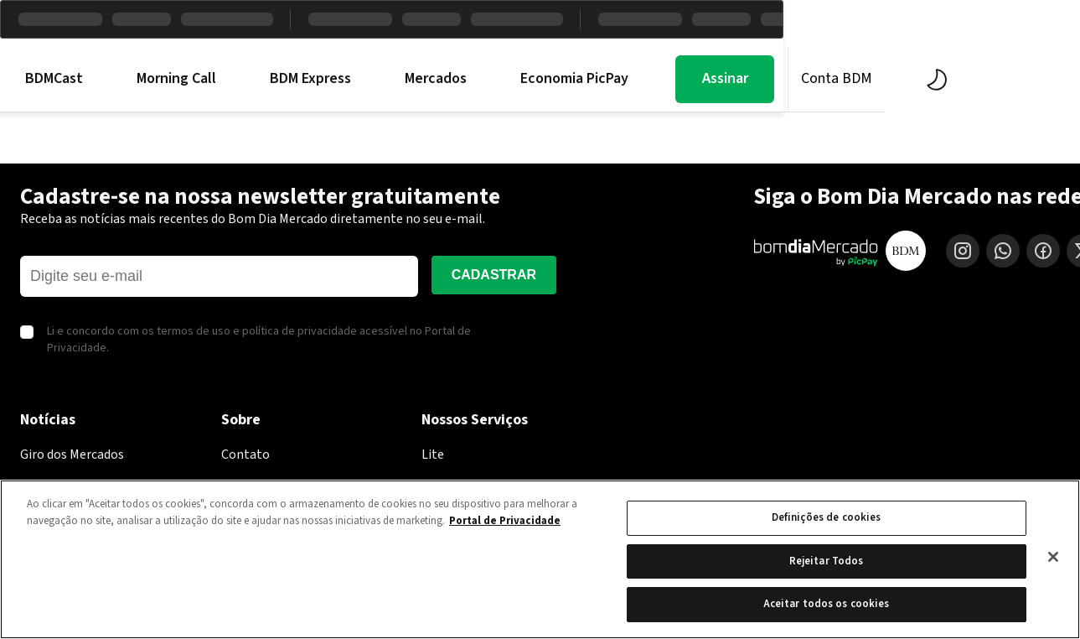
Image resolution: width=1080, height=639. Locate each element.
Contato (245, 454)
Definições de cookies (826, 517)
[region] (540, 559)
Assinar (873, 78)
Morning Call (325, 79)
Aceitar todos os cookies (826, 603)
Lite (432, 454)
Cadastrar (494, 275)
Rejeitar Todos (826, 561)
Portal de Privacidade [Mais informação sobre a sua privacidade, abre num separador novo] (505, 520)
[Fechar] (1053, 556)
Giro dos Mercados (72, 454)
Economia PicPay (723, 79)
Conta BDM (985, 78)
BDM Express (459, 79)
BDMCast (203, 79)
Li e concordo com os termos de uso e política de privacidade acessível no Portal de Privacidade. (259, 340)
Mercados (585, 79)
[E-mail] (219, 276)
